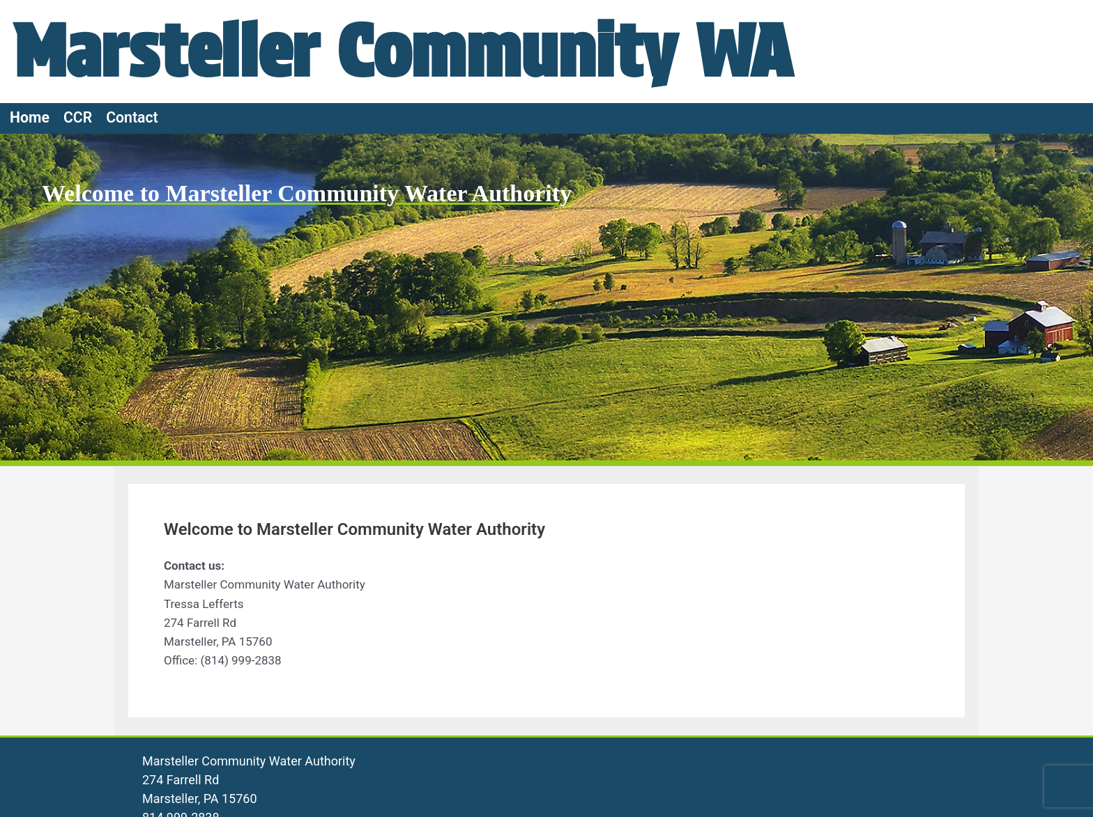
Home (29, 117)
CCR (77, 117)
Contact (132, 117)
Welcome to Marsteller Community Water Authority (307, 193)
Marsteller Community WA (403, 50)
